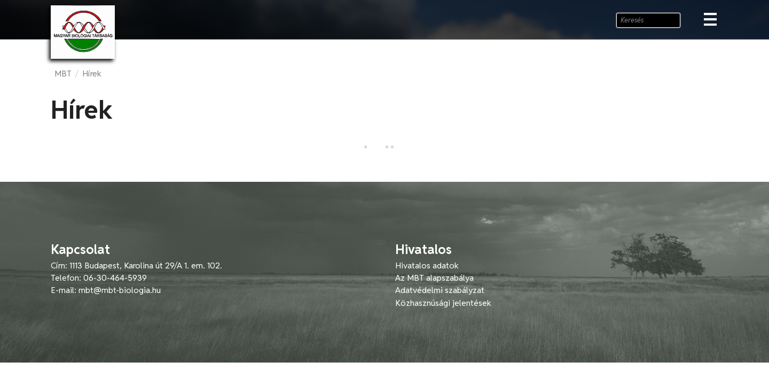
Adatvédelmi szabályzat (439, 290)
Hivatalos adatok (427, 265)
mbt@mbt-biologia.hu (120, 290)
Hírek (91, 73)
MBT (63, 73)
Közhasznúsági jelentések (443, 303)
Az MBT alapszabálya (434, 277)
